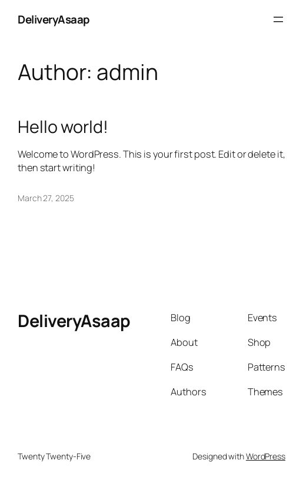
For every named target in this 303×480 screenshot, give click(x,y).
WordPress (265, 456)
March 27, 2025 (46, 198)
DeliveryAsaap (54, 19)
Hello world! (63, 126)
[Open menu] (278, 19)
